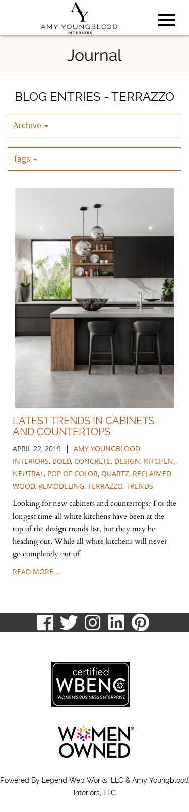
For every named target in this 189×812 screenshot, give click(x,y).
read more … (37, 571)
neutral (28, 473)
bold (61, 461)
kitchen (158, 461)
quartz (115, 473)
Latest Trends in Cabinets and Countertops (83, 426)
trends (139, 486)
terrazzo (105, 486)
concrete (92, 461)
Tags (25, 158)
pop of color (72, 473)
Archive (30, 125)
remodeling (61, 486)
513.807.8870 (31, 642)
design (127, 461)
